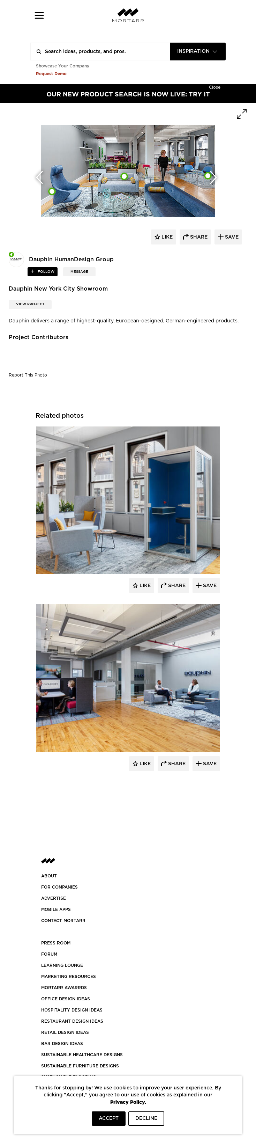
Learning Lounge (62, 965)
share (198, 237)
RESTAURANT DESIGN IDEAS (72, 1021)
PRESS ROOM (55, 943)
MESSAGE (79, 271)
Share (176, 585)
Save (209, 585)
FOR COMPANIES (59, 887)
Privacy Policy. (128, 1101)
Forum (49, 954)
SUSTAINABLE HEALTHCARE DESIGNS (82, 1055)
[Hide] (215, 86)
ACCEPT (109, 1118)
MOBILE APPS (56, 909)
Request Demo (51, 73)
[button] (39, 15)
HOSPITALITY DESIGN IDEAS (72, 1010)
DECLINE (146, 1118)
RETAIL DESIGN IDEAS (65, 1032)
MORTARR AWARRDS (64, 988)
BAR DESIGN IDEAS (62, 1044)
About (49, 876)
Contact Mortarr (63, 921)
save (231, 237)
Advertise (53, 898)
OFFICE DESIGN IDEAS (65, 999)
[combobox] (198, 51)
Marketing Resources (68, 976)
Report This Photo (28, 375)
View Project (30, 304)
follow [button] (45, 271)
